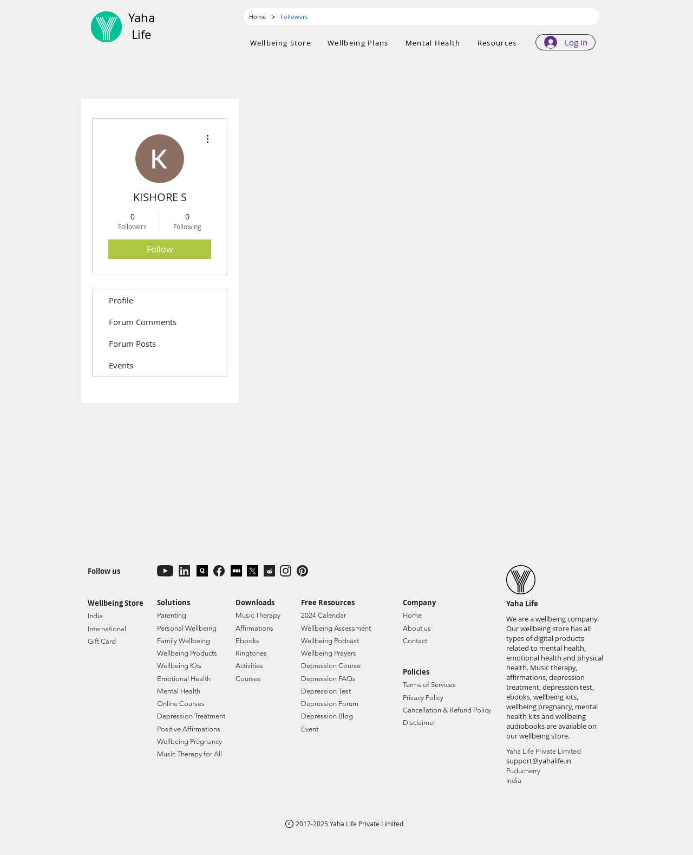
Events (121, 365)
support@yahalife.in (538, 761)
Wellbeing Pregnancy (189, 741)
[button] (358, 43)
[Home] (257, 16)
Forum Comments (142, 321)
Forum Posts (132, 343)
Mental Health (178, 691)
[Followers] (294, 16)
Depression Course (331, 666)
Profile (121, 300)
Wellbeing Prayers (328, 653)
